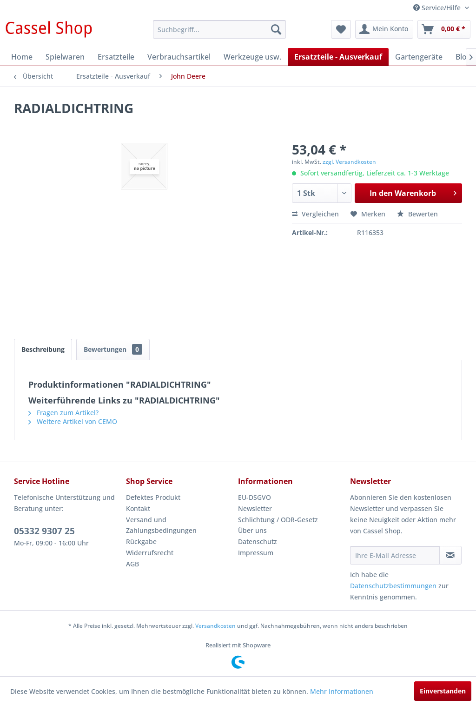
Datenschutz (257, 541)
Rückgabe (141, 541)
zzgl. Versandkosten (349, 162)
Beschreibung (43, 349)
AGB (132, 563)
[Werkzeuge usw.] (252, 57)
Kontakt (138, 508)
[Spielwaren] (65, 57)
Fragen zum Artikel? (63, 412)
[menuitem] (219, 29)
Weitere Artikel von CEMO (72, 421)
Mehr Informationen (341, 691)
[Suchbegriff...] (219, 29)
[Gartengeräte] (419, 57)
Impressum (255, 552)
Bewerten (417, 213)
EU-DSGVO (254, 497)
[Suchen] (276, 29)
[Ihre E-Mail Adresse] (395, 555)
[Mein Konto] (384, 29)
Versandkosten (215, 626)
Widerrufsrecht (149, 552)
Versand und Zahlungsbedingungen (161, 525)
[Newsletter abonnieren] (450, 555)
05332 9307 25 (44, 531)
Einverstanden (443, 690)
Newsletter (255, 508)
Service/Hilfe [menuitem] (438, 7)
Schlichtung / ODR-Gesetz (278, 519)
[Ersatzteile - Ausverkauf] (338, 57)
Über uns (252, 530)
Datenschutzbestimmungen (393, 585)
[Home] (22, 57)
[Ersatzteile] (116, 57)
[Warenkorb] (443, 29)
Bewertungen (113, 349)
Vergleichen (315, 213)
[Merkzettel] (341, 29)
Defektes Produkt (153, 497)
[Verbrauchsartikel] (179, 57)
